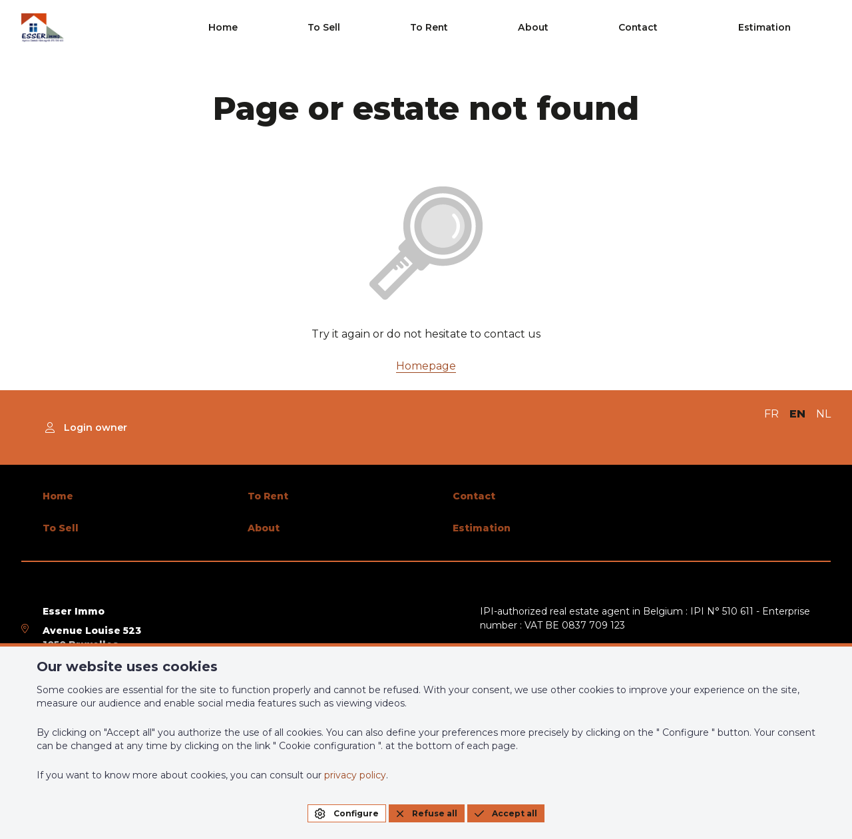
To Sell (502, 28)
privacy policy (355, 775)
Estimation (792, 28)
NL (823, 414)
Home (439, 28)
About (636, 28)
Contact (703, 28)
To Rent (569, 28)
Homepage (426, 366)
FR (771, 414)
